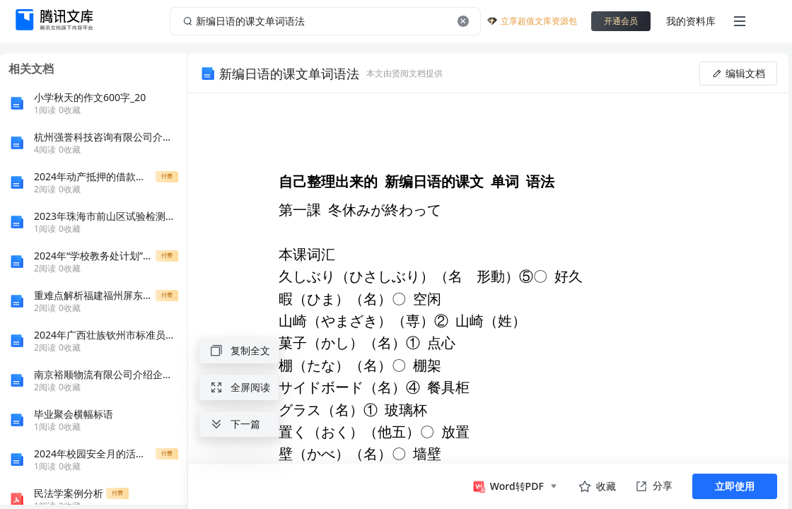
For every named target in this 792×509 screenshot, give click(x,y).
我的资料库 (691, 21)
